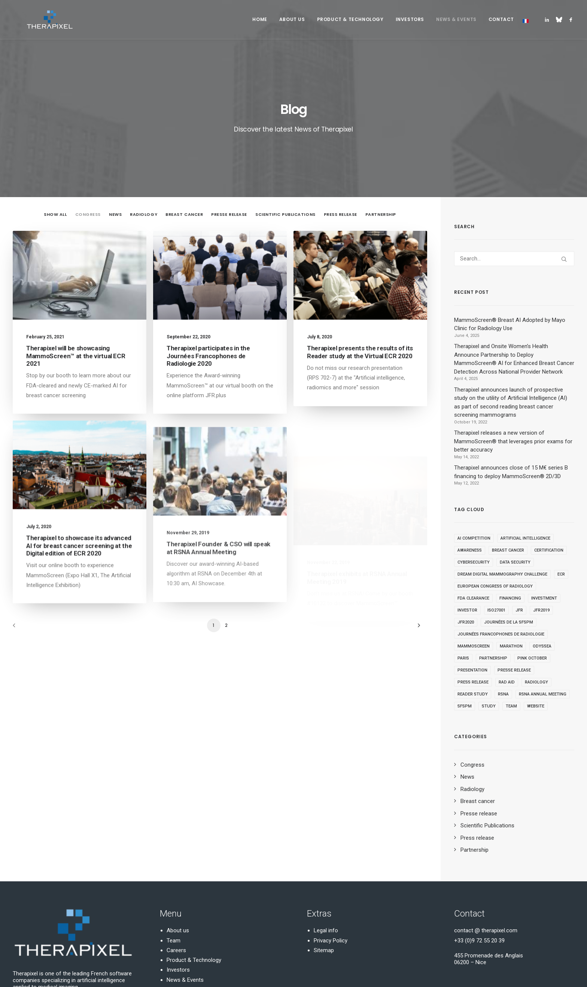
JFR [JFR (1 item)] (519, 540)
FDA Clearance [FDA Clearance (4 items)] (473, 528)
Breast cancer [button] (184, 144)
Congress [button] (88, 144)
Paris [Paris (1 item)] (463, 588)
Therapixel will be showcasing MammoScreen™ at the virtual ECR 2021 (75, 285)
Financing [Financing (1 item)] (510, 528)
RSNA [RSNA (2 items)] (503, 624)
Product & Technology (350, 19)
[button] (548, 19)
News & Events (456, 19)
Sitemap (324, 880)
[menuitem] (259, 19)
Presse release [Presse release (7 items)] (514, 600)
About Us (292, 19)
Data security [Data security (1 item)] (515, 492)
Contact (501, 19)
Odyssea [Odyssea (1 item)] (542, 576)
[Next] (417, 558)
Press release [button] (340, 144)
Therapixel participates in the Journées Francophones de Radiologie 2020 (208, 285)
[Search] (514, 188)
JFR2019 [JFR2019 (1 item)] (541, 540)
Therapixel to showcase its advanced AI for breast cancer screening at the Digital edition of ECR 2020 (79, 499)
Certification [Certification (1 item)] (548, 480)
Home (259, 19)
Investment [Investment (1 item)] (544, 528)
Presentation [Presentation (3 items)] (472, 600)
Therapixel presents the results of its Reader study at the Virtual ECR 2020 (360, 281)
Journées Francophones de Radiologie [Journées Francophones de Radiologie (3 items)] (500, 564)
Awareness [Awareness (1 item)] (469, 480)
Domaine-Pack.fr (107, 972)
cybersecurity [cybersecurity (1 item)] (473, 492)
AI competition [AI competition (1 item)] (473, 468)
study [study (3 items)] (489, 636)
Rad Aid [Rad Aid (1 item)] (507, 612)
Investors (410, 19)
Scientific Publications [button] (285, 144)
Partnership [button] (380, 144)
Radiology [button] (143, 144)
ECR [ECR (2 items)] (561, 504)
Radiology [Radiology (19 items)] (536, 612)
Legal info (326, 860)
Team (173, 870)
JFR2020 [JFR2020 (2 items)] (465, 552)
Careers (176, 880)
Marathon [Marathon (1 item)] (511, 576)
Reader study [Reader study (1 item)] (472, 624)
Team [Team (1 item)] (511, 636)
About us (178, 860)
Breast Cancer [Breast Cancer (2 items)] (508, 480)
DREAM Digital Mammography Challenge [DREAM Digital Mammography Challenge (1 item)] (502, 504)
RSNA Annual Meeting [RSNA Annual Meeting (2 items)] (542, 624)
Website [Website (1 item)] (535, 636)
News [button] (115, 144)
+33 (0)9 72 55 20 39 (479, 870)
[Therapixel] (36, 19)
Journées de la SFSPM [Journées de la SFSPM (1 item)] (508, 552)
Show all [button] (55, 144)
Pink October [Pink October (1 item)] (532, 588)
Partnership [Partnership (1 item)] (493, 588)
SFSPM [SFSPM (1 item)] (464, 636)
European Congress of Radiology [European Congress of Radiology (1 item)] (495, 516)
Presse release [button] (229, 144)
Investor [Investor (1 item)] (467, 540)
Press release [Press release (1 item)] (473, 612)
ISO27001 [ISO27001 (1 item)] (496, 540)
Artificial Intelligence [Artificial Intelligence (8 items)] (525, 468)
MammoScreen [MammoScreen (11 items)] (473, 576)
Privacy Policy (330, 870)
